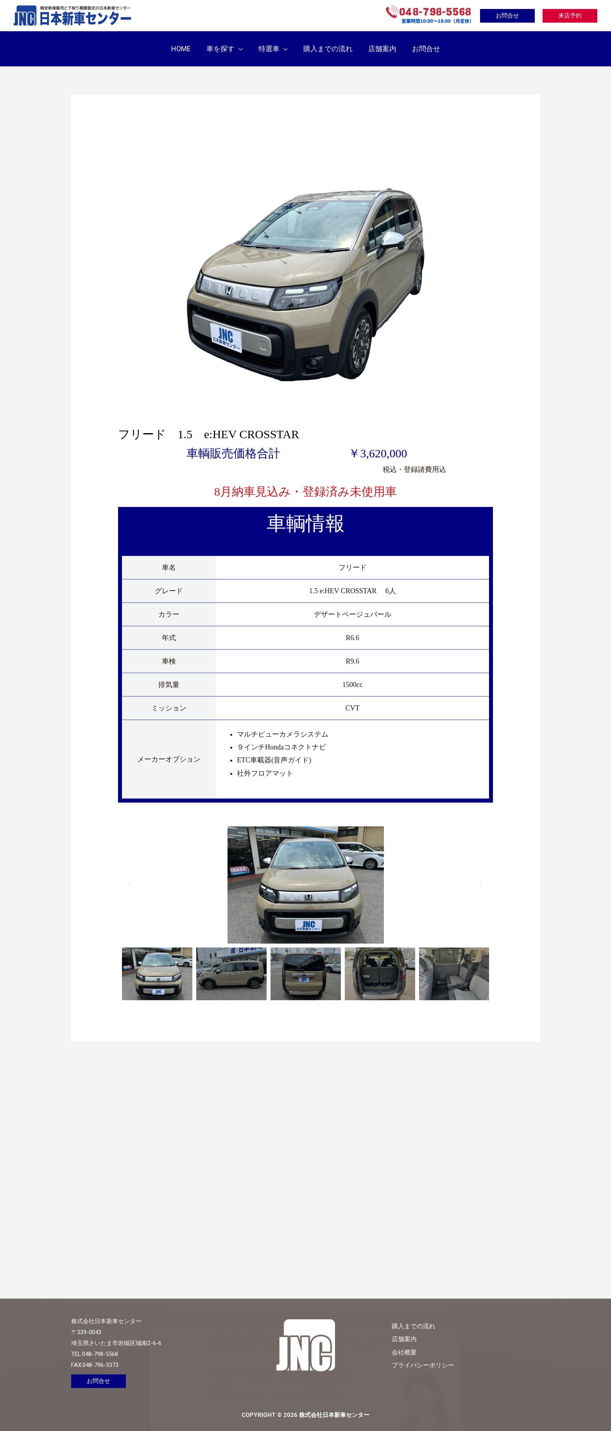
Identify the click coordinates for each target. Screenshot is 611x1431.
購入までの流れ (447, 1317)
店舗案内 (437, 1331)
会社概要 (437, 1344)
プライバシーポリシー (458, 1356)
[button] (241, 45)
